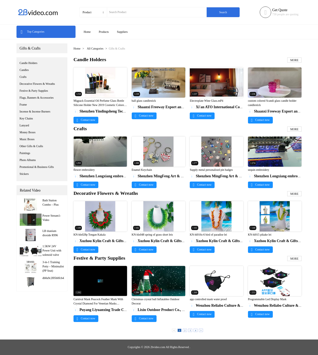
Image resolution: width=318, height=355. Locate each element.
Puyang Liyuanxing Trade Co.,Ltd (103, 310)
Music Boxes (27, 139)
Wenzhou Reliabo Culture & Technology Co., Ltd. (232, 305)
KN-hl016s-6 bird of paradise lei (208, 234)
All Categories (95, 48)
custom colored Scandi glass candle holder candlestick (272, 103)
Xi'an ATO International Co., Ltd (219, 107)
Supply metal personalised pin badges (211, 169)
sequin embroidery (258, 169)
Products (104, 31)
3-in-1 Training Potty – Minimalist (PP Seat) (53, 266)
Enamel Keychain (142, 169)
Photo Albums (28, 160)
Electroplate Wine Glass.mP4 (206, 100)
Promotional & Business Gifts (37, 167)
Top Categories (32, 31)
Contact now (86, 119)
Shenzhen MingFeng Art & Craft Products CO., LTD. (177, 176)
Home (87, 31)
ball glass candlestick (144, 100)
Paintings (25, 153)
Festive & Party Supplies (34, 90)
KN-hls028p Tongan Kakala (89, 234)
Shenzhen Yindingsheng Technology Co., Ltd (111, 111)
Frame (23, 104)
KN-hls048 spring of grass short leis (152, 234)
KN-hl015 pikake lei (259, 234)
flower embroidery (84, 169)
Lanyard (24, 125)
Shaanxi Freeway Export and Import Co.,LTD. (171, 107)
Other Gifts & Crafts (31, 146)
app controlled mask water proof (208, 299)
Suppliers (122, 31)
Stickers (24, 173)
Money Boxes (27, 132)
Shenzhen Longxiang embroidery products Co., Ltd (116, 176)
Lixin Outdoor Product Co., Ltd (160, 310)
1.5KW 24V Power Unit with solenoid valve (52, 250)
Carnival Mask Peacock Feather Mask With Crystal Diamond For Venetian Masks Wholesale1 (98, 303)
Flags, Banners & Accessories (37, 97)
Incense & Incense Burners (35, 111)
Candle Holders (28, 63)
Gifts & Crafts (30, 48)
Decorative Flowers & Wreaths (37, 83)
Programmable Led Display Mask (267, 299)
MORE (294, 60)
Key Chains (26, 118)
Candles (24, 70)
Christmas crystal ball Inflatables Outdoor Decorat (156, 301)
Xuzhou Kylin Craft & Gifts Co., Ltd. (105, 241)
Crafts (23, 76)
